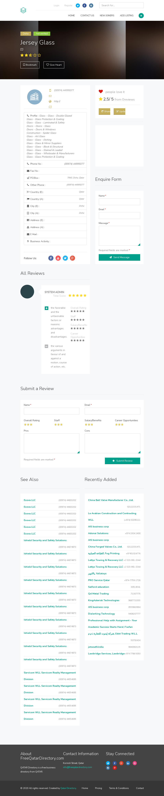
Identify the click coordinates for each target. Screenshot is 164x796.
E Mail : (32, 234)
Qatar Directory (68, 788)
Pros (26, 430)
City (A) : (55, 213)
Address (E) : (35, 220)
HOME (71, 15)
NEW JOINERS (107, 15)
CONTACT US (87, 15)
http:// (57, 101)
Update (120, 111)
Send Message (119, 257)
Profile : (50, 136)
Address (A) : (36, 227)
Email (102, 209)
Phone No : (55, 164)
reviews (128, 99)
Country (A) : (55, 199)
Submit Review (122, 460)
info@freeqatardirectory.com (77, 767)
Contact (140, 788)
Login (56, 5)
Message (104, 223)
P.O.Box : (55, 178)
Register (68, 5)
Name (102, 195)
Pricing (98, 788)
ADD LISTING (126, 15)
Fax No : (33, 171)
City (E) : (55, 206)
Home (85, 788)
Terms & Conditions (119, 788)
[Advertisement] (119, 146)
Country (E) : (55, 192)
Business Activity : (38, 241)
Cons (87, 430)
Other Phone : (55, 185)
